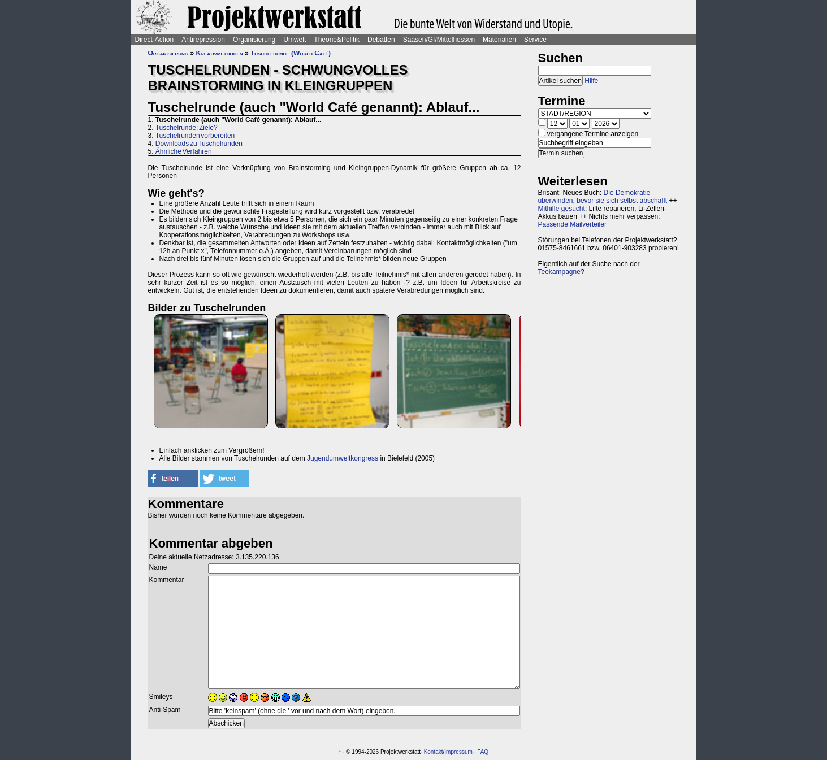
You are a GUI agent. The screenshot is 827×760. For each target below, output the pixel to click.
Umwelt (294, 40)
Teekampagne (559, 272)
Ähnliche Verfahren (183, 151)
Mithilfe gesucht (561, 208)
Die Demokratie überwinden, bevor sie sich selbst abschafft (603, 197)
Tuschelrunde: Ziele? (186, 128)
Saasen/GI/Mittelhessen (439, 40)
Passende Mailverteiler (572, 224)
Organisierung (254, 40)
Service (535, 40)
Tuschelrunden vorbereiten (195, 136)
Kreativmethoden (219, 53)
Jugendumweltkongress (342, 458)
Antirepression (203, 40)
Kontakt (433, 752)
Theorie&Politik (337, 40)
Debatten (381, 40)
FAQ (482, 752)
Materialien (499, 40)
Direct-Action (154, 40)
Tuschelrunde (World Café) (290, 53)
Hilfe (591, 81)
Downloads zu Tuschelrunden (199, 143)
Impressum (458, 752)
